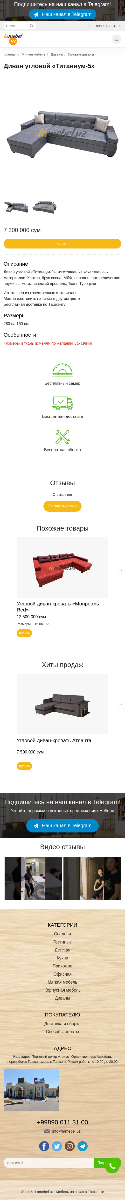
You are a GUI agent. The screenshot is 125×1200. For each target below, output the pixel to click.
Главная (10, 54)
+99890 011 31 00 (107, 26)
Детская (62, 950)
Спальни (62, 933)
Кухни (62, 958)
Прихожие (62, 966)
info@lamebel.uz (62, 1131)
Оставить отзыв (62, 506)
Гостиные (62, 942)
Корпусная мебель (62, 990)
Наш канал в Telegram (63, 14)
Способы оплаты (62, 1031)
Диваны (57, 54)
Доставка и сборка (62, 1023)
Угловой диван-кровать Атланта (54, 740)
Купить (62, 243)
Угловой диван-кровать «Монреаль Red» (58, 607)
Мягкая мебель (33, 54)
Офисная (62, 974)
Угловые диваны (81, 54)
